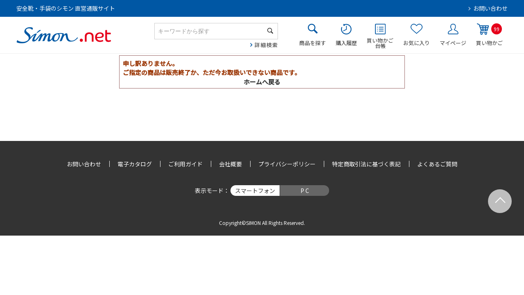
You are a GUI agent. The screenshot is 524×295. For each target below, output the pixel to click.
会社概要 (230, 164)
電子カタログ (134, 164)
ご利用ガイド (185, 164)
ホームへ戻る (262, 81)
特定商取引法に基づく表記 (366, 164)
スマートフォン (255, 190)
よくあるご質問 (437, 164)
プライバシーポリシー (287, 164)
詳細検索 (266, 45)
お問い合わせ (490, 8)
